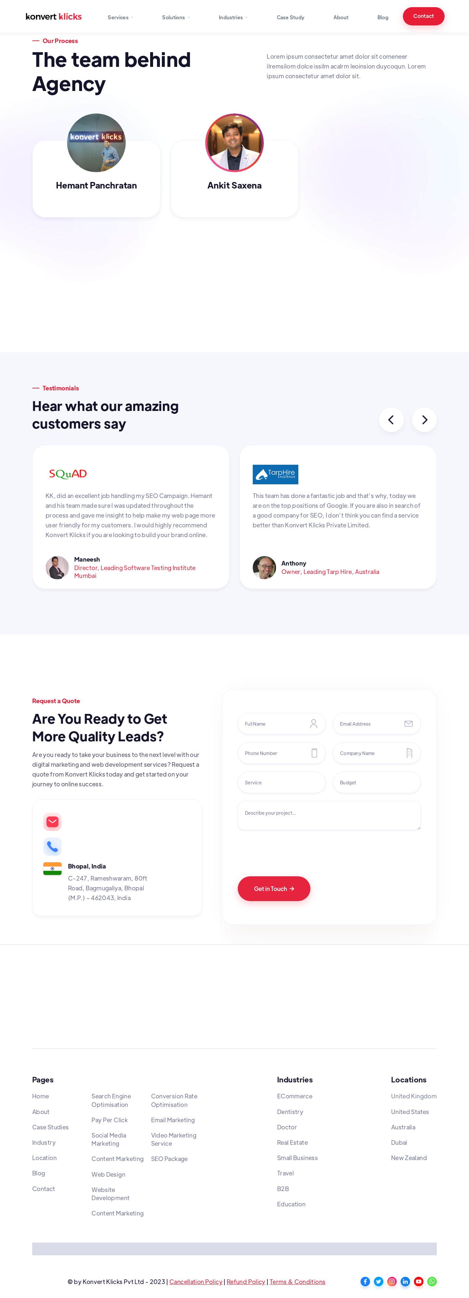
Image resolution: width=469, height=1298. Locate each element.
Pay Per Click (110, 1120)
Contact (423, 15)
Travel (285, 1173)
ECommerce (294, 1096)
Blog (383, 17)
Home (40, 1096)
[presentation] (287, 850)
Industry (44, 1142)
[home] (53, 16)
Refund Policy (246, 1281)
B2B (283, 1188)
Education (291, 1204)
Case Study (291, 17)
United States (410, 1111)
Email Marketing (173, 1120)
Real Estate (292, 1142)
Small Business (297, 1157)
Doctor (287, 1127)
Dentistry (290, 1111)
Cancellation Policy (195, 1281)
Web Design (108, 1174)
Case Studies (50, 1127)
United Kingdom (414, 1096)
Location (44, 1157)
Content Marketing (118, 1158)
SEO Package (169, 1158)
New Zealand (409, 1157)
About (341, 17)
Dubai (399, 1142)
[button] (121, 16)
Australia (403, 1127)
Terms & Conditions (297, 1281)
